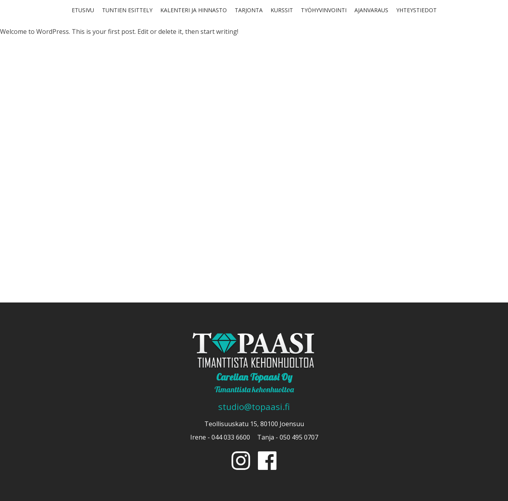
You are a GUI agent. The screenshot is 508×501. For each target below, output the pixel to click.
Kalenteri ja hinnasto (193, 10)
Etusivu (83, 10)
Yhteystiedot (416, 10)
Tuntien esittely (127, 10)
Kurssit (282, 10)
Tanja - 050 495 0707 (287, 437)
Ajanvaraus (371, 10)
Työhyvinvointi (324, 10)
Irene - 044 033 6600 (220, 437)
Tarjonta (249, 10)
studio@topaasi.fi (254, 406)
